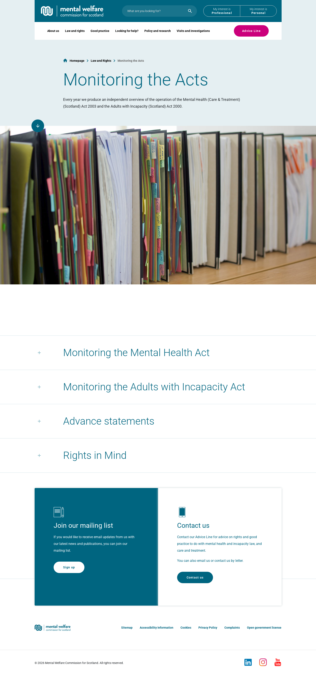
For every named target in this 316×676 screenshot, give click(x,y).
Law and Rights (101, 60)
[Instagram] (263, 660)
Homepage (77, 60)
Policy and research (157, 37)
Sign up (69, 567)
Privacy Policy (207, 627)
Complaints (232, 627)
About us (53, 37)
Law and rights (75, 37)
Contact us (195, 577)
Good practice (100, 37)
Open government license (264, 627)
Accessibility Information (156, 627)
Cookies (185, 627)
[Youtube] (278, 660)
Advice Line (251, 37)
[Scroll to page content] (37, 125)
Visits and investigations (193, 37)
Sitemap (127, 627)
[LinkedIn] (248, 660)
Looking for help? (126, 37)
